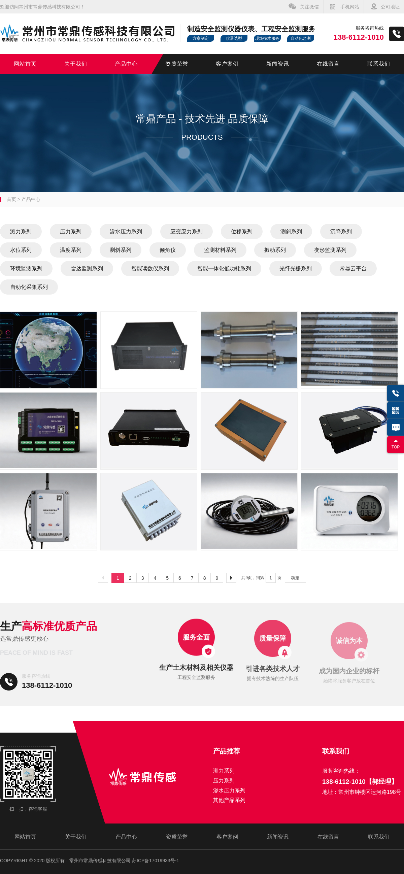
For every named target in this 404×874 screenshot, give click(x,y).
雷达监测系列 (87, 268)
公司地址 (390, 6)
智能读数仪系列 (150, 268)
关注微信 (309, 6)
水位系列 (21, 250)
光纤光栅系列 (295, 268)
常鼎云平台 (353, 268)
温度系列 (70, 250)
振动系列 (275, 250)
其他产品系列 (229, 800)
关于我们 (75, 64)
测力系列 (21, 231)
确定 (295, 578)
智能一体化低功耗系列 (224, 268)
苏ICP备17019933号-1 (155, 860)
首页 (11, 199)
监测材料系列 (220, 250)
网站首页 (25, 64)
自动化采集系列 (29, 287)
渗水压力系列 (126, 231)
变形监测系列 (330, 250)
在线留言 (328, 64)
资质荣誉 (176, 64)
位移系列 (241, 231)
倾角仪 (168, 250)
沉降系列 (341, 231)
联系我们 (378, 64)
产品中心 (126, 64)
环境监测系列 (26, 268)
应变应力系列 (186, 231)
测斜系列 (291, 231)
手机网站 (349, 6)
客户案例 (227, 64)
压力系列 (70, 231)
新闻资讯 (277, 64)
